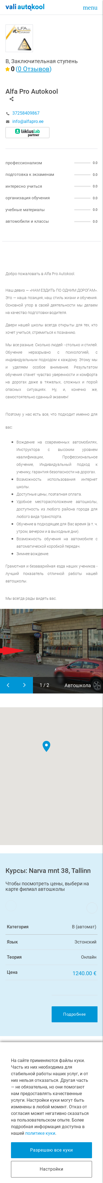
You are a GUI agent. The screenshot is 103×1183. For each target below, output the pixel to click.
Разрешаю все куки (51, 1150)
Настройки (51, 1169)
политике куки (40, 1133)
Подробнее (74, 1014)
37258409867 (26, 113)
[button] (47, 746)
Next (24, 685)
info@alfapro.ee (27, 121)
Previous (8, 685)
